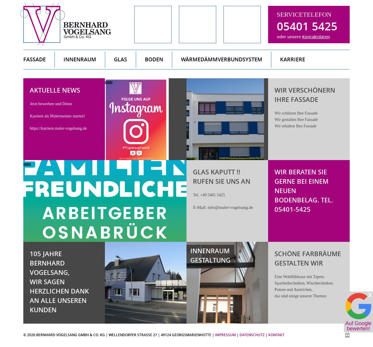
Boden (154, 59)
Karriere (292, 59)
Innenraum (80, 59)
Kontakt (276, 334)
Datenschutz (252, 334)
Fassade (34, 59)
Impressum (225, 334)
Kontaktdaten (316, 36)
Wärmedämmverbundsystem (221, 59)
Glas (120, 59)
